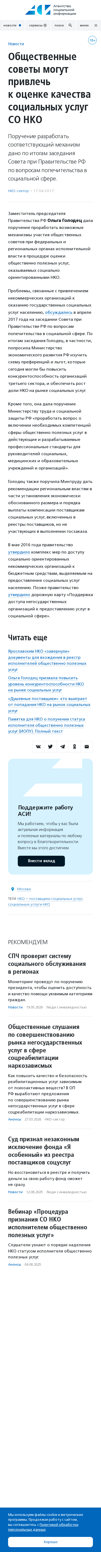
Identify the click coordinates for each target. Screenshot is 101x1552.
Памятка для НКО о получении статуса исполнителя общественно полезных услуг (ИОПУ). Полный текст (46, 725)
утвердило (19, 552)
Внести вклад (41, 861)
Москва (24, 889)
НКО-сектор (18, 191)
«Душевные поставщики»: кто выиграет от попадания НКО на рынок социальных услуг (49, 704)
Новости (16, 43)
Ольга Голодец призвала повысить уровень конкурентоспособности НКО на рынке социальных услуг (46, 684)
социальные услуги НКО (29, 904)
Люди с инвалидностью (66, 1007)
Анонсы (14, 1119)
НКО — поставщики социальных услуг (50, 898)
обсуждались (58, 312)
